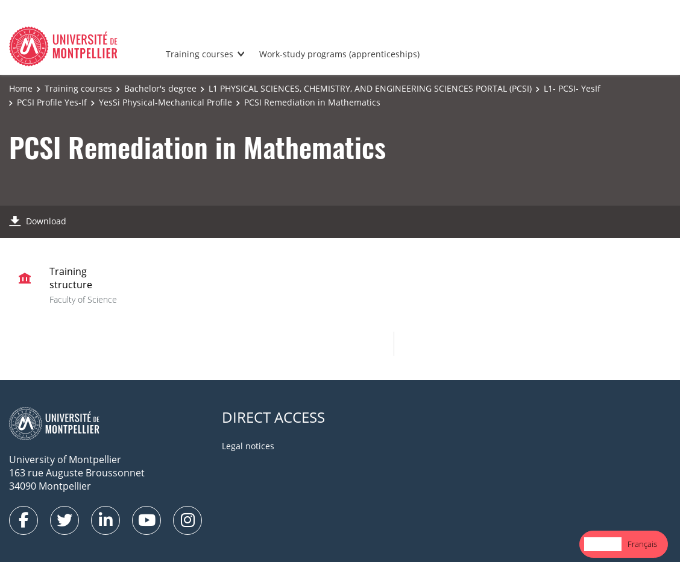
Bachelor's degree (160, 88)
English (602, 543)
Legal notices (248, 446)
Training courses (199, 54)
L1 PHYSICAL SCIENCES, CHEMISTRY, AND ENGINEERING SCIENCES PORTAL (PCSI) (370, 88)
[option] (642, 544)
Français (642, 543)
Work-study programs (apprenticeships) (339, 54)
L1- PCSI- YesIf (572, 88)
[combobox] (603, 544)
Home (21, 88)
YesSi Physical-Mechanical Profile (165, 102)
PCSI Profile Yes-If (52, 102)
